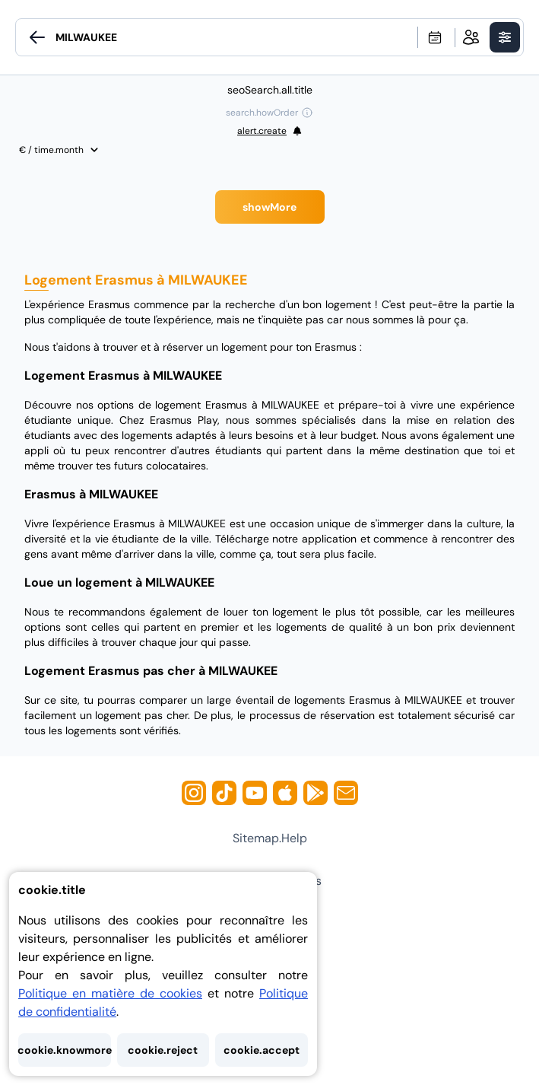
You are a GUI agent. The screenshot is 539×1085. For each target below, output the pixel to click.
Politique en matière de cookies (110, 993)
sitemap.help (270, 838)
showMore (269, 207)
